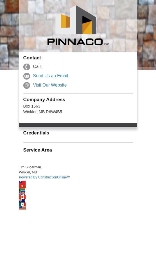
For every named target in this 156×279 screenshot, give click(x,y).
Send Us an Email (50, 75)
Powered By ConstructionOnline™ (44, 177)
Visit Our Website (50, 85)
